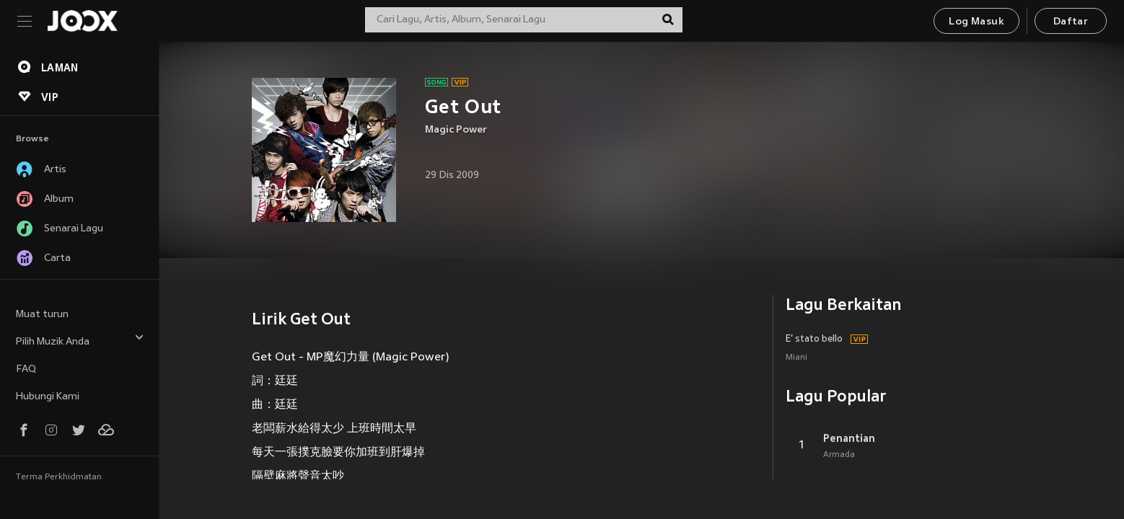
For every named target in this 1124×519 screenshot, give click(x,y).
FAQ (26, 369)
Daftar (1070, 22)
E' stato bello (814, 339)
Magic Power (456, 130)
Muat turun (42, 314)
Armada (839, 455)
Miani (796, 358)
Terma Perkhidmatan (59, 477)
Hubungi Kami (47, 396)
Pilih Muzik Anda (80, 339)
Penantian (849, 438)
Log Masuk (976, 22)
